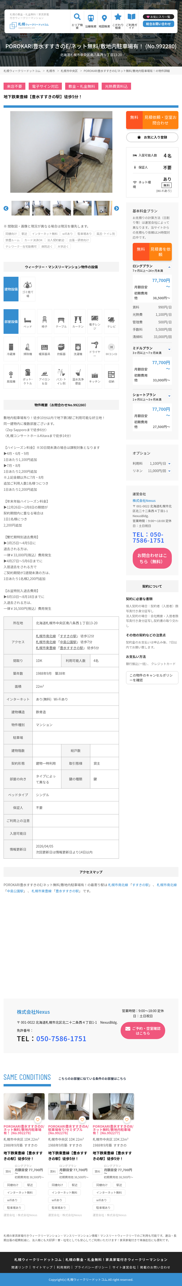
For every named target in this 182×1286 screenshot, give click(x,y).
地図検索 (104, 26)
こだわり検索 (118, 26)
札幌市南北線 (46, 636)
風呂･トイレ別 (105, 234)
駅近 (24, 234)
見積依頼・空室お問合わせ (160, 120)
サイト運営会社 (124, 1267)
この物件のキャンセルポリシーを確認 (151, 677)
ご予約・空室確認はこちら (146, 1030)
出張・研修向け (79, 240)
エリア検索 (77, 26)
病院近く (47, 246)
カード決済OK (33, 240)
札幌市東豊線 (46, 647)
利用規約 (63, 1267)
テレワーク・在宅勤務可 (21, 246)
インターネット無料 (45, 234)
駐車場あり (84, 234)
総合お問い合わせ (158, 24)
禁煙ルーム (12, 240)
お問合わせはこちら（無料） (152, 558)
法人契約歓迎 (55, 240)
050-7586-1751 (148, 537)
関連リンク (19, 1267)
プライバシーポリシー (91, 1267)
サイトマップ (42, 1267)
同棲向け (11, 234)
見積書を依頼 (160, 252)
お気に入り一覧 (160, 17)
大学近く (63, 246)
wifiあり (67, 234)
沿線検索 (90, 26)
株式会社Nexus (144, 500)
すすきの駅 (68, 636)
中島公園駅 (68, 641)
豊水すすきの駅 (71, 647)
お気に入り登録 (155, 137)
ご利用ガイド (131, 26)
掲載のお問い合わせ (155, 1267)
